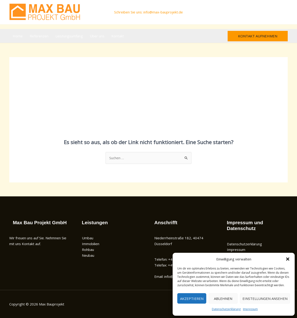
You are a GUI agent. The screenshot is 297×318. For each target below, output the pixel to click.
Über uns (97, 36)
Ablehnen (223, 298)
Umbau (87, 238)
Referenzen (39, 36)
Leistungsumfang (69, 36)
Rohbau (88, 249)
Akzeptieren (191, 298)
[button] (287, 259)
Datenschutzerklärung (226, 309)
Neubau (88, 255)
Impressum (250, 309)
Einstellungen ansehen (264, 298)
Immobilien (90, 243)
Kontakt (117, 36)
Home (18, 36)
